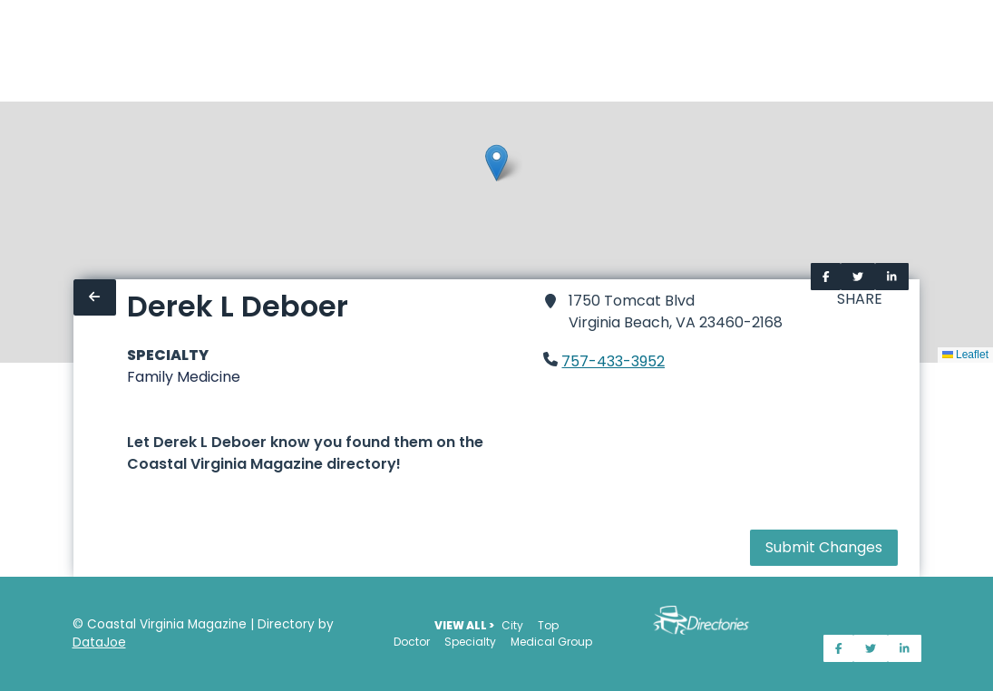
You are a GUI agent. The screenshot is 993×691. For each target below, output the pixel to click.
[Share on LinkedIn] (892, 276)
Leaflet (965, 354)
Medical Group (551, 641)
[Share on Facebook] (826, 276)
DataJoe (99, 642)
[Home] (11, 51)
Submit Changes (823, 547)
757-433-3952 (613, 361)
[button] (496, 162)
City (512, 625)
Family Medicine (183, 376)
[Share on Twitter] (858, 276)
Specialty (470, 641)
